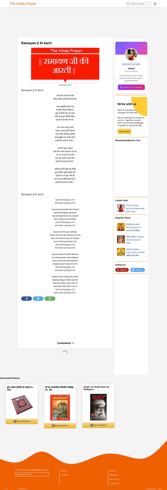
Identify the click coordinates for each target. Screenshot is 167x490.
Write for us (115, 479)
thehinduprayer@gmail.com (36, 469)
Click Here (124, 131)
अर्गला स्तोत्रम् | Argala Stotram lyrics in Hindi (134, 239)
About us (114, 475)
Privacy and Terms (151, 488)
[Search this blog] (141, 3)
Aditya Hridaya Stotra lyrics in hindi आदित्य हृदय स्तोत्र (135, 252)
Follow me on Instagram (131, 87)
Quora (64, 470)
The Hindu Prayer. (12, 488)
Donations (114, 483)
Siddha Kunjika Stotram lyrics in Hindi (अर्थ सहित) (133, 227)
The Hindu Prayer (22, 4)
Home (112, 470)
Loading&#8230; (131, 327)
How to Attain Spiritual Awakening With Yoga (135, 208)
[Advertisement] (82, 22)
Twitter (64, 475)
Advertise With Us (24, 474)
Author (160, 488)
